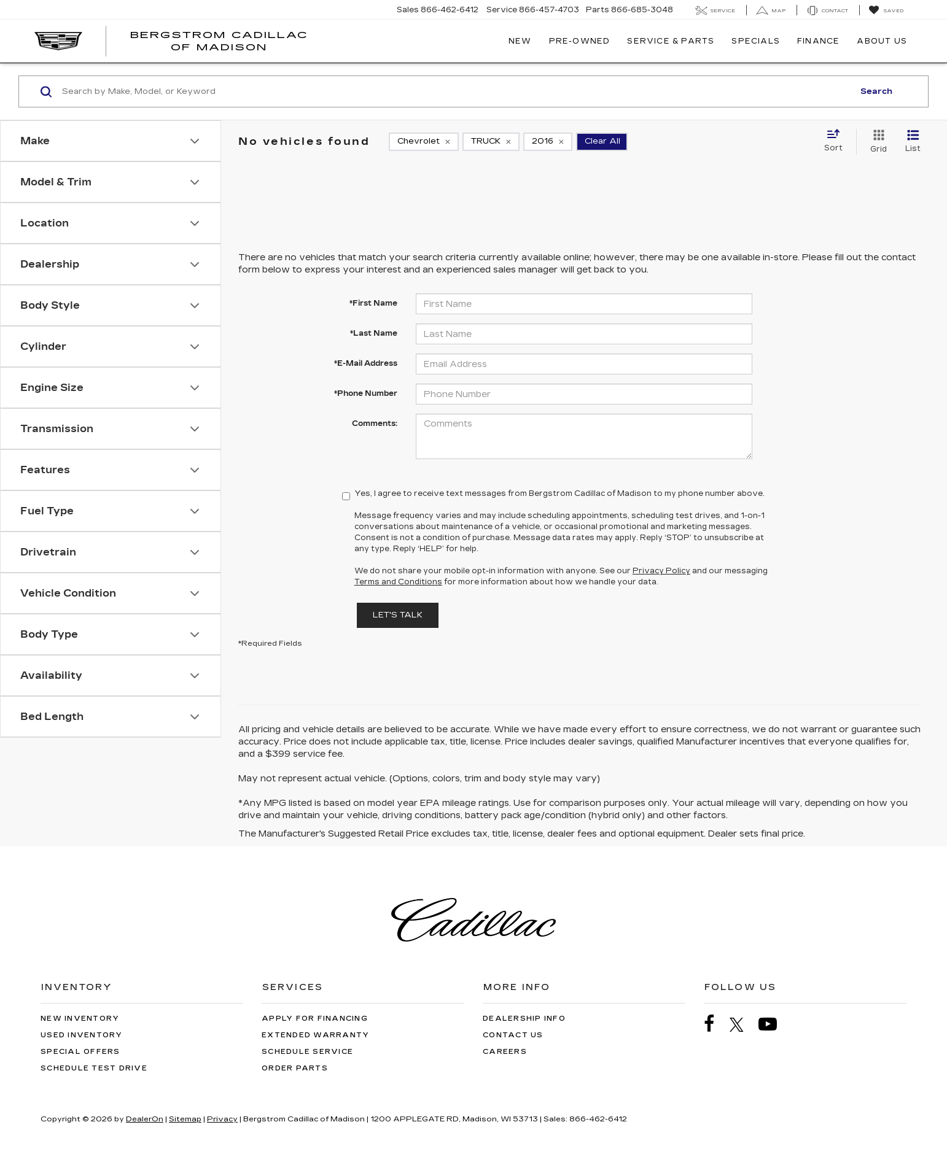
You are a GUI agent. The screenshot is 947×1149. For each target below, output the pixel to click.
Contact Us (513, 1035)
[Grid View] (876, 142)
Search (876, 91)
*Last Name (373, 333)
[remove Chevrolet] (424, 142)
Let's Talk (398, 615)
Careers (505, 1052)
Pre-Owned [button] (579, 41)
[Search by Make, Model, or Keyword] (456, 91)
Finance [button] (818, 41)
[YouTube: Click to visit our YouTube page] (773, 1024)
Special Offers (80, 1052)
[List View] (913, 142)
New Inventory (80, 1019)
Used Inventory (82, 1035)
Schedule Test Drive (94, 1068)
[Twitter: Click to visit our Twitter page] (743, 1024)
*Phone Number (365, 393)
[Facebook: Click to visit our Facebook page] (715, 1024)
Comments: (374, 423)
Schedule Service (307, 1052)
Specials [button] (755, 41)
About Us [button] (882, 41)
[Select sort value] (837, 141)
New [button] (520, 41)
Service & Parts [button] (670, 41)
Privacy (222, 1119)
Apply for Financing (315, 1019)
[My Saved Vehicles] (886, 10)
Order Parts (295, 1068)
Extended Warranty (315, 1035)
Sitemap (185, 1119)
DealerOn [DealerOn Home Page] (144, 1119)
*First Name (373, 303)
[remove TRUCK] (491, 142)
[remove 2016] (547, 142)
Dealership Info (524, 1019)
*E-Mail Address (365, 363)
